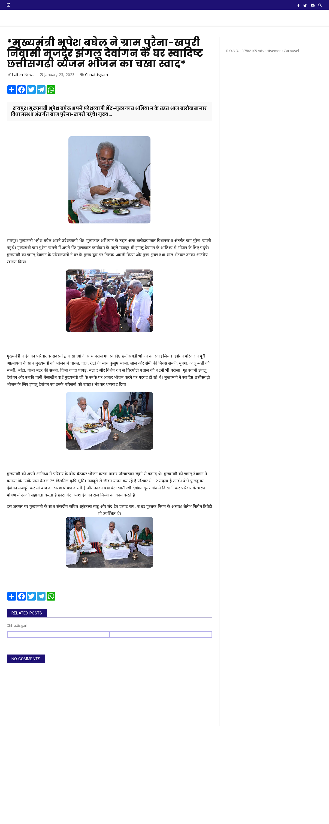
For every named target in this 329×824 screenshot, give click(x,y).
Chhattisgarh (96, 74)
